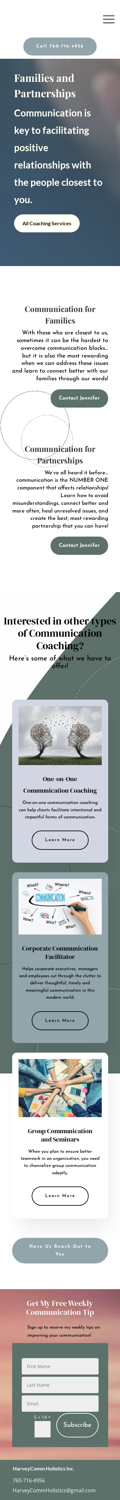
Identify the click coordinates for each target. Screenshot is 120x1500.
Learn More (60, 840)
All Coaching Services (46, 223)
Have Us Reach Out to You (60, 1250)
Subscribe (77, 1425)
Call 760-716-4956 (60, 46)
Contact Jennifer (79, 398)
